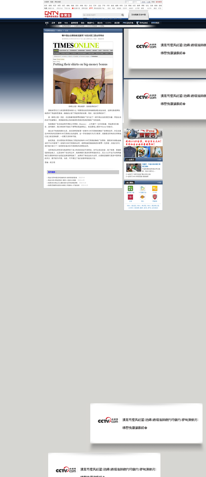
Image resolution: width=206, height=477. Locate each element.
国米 (141, 208)
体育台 (59, 31)
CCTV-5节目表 (92, 26)
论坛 (147, 5)
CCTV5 (108, 23)
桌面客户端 (130, 192)
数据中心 (90, 23)
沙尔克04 (155, 208)
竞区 (155, 23)
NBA (98, 18)
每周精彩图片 (66, 26)
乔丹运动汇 (142, 23)
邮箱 (155, 5)
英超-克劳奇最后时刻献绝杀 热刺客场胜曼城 (62, 177)
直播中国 (77, 8)
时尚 (121, 5)
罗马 (149, 208)
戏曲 (72, 5)
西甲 (115, 18)
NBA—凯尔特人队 (153, 206)
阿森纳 (155, 201)
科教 (81, 5)
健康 (116, 5)
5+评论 (102, 26)
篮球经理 (74, 23)
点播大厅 (48, 26)
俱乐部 (117, 23)
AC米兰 (131, 208)
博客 (142, 5)
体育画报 (56, 26)
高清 (109, 8)
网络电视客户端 (99, 8)
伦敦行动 (92, 18)
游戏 (160, 5)
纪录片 (125, 8)
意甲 (107, 18)
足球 (53, 23)
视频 (51, 2)
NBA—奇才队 (141, 206)
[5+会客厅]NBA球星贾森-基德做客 (137, 176)
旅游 (112, 5)
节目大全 (67, 8)
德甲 (111, 18)
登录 (143, 2)
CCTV (149, 8)
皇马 (145, 208)
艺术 (94, 5)
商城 (129, 5)
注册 (148, 2)
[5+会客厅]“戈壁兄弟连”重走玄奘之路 (138, 174)
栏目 (159, 8)
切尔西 (136, 208)
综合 (82, 23)
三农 (125, 5)
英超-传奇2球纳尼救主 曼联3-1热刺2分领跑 (62, 180)
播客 (142, 8)
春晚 (68, 5)
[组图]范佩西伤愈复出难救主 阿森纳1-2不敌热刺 (64, 185)
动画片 (131, 8)
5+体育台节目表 (79, 26)
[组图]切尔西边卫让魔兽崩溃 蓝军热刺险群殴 (63, 183)
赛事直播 (85, 8)
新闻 (50, 5)
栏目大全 (60, 8)
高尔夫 (100, 23)
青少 (85, 5)
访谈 (151, 5)
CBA (102, 18)
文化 (90, 5)
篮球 (59, 23)
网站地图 (58, 2)
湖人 (142, 201)
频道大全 (51, 8)
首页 (45, 5)
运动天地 (128, 23)
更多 (159, 159)
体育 (59, 5)
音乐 (76, 5)
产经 (103, 5)
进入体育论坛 (88, 39)
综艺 (63, 5)
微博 (138, 5)
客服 (153, 2)
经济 (54, 5)
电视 (45, 8)
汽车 (108, 5)
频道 (155, 8)
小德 (120, 18)
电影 (113, 8)
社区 (134, 5)
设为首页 (159, 2)
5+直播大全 (142, 192)
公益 (99, 5)
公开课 (137, 8)
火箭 (130, 201)
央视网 (46, 2)
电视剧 (119, 8)
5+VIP (155, 192)
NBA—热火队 (131, 206)
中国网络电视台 (50, 31)
